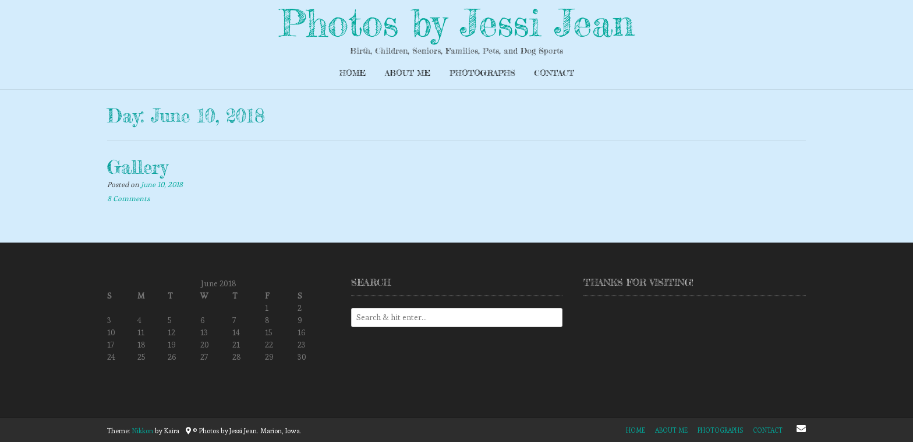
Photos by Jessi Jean (456, 22)
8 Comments (128, 199)
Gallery (137, 167)
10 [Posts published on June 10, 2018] (111, 332)
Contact (554, 73)
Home (352, 73)
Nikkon (142, 430)
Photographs (482, 73)
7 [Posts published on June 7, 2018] (234, 320)
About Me (408, 73)
